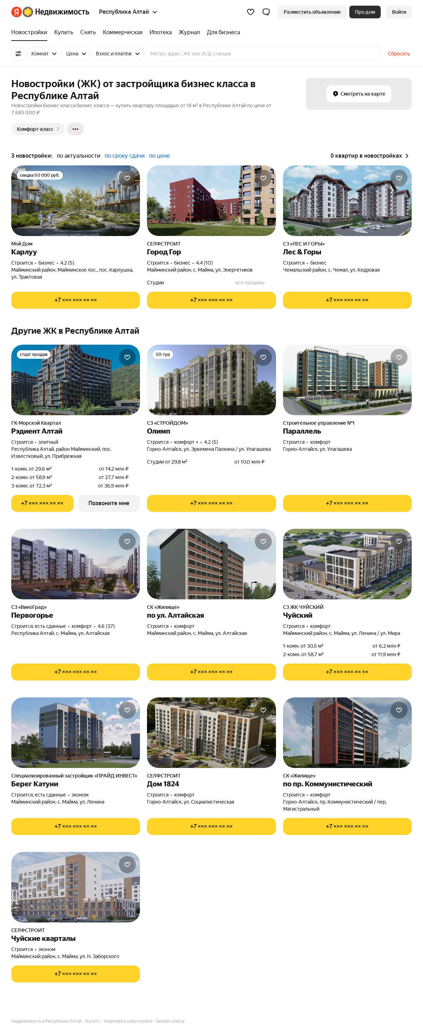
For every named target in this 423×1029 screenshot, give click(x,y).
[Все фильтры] (18, 54)
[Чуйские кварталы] (75, 887)
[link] (399, 12)
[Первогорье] (75, 564)
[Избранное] (250, 12)
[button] (266, 12)
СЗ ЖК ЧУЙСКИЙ (303, 607)
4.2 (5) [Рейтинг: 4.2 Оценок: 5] (67, 263)
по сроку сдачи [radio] (125, 155)
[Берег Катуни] (75, 732)
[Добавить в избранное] (127, 178)
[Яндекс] (16, 12)
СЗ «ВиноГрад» (29, 607)
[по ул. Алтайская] (211, 564)
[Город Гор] (211, 200)
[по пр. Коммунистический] (347, 732)
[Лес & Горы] (347, 200)
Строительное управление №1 (319, 423)
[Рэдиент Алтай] (75, 380)
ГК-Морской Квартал (36, 423)
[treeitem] (31, 32)
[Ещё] (75, 129)
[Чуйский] (347, 564)
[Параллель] (347, 380)
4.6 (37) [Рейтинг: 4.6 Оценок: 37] (106, 626)
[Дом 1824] (211, 732)
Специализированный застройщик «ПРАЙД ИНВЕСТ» (74, 776)
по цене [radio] (159, 155)
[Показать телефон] (75, 300)
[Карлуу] (75, 200)
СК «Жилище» (163, 607)
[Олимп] (211, 380)
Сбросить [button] (399, 53)
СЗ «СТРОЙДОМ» (167, 423)
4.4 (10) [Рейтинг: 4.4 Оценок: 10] (204, 263)
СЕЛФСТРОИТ (163, 244)
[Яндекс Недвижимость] (56, 12)
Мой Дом (21, 244)
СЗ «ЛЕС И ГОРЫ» (304, 244)
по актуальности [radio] (78, 155)
